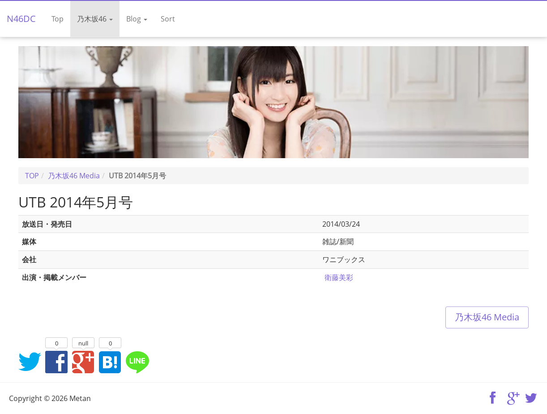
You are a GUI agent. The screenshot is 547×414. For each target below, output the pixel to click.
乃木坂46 (95, 19)
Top (57, 19)
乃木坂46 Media (487, 317)
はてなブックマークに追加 (110, 361)
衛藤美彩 (339, 277)
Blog (136, 19)
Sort (168, 19)
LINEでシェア (137, 361)
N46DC (21, 19)
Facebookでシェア (56, 361)
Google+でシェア (83, 361)
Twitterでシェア (29, 361)
